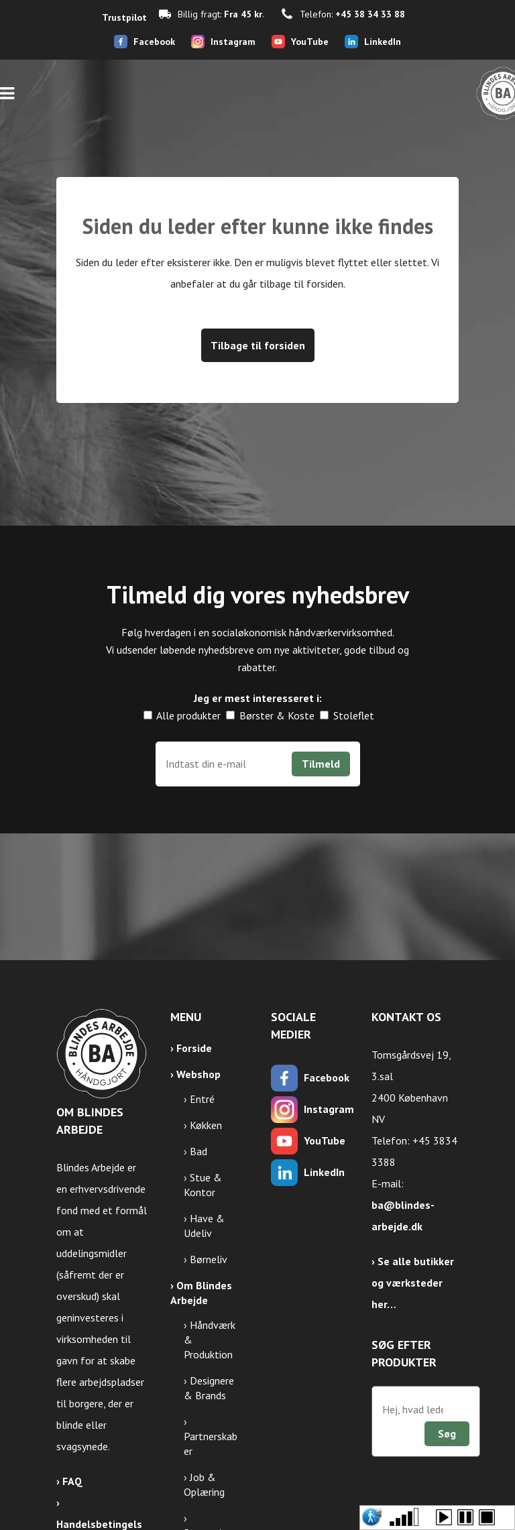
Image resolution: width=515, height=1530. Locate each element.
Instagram (233, 42)
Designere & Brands (209, 1388)
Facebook (154, 42)
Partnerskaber (210, 1443)
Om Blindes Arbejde (201, 1293)
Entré (202, 1099)
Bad (198, 1151)
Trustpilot (124, 17)
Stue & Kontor (203, 1185)
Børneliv (208, 1259)
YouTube (310, 42)
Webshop (198, 1074)
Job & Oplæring (204, 1484)
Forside (194, 1048)
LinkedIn (382, 42)
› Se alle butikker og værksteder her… (412, 1282)
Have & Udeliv (204, 1226)
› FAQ (69, 1481)
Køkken (206, 1125)
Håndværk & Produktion (209, 1339)
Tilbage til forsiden (258, 345)
